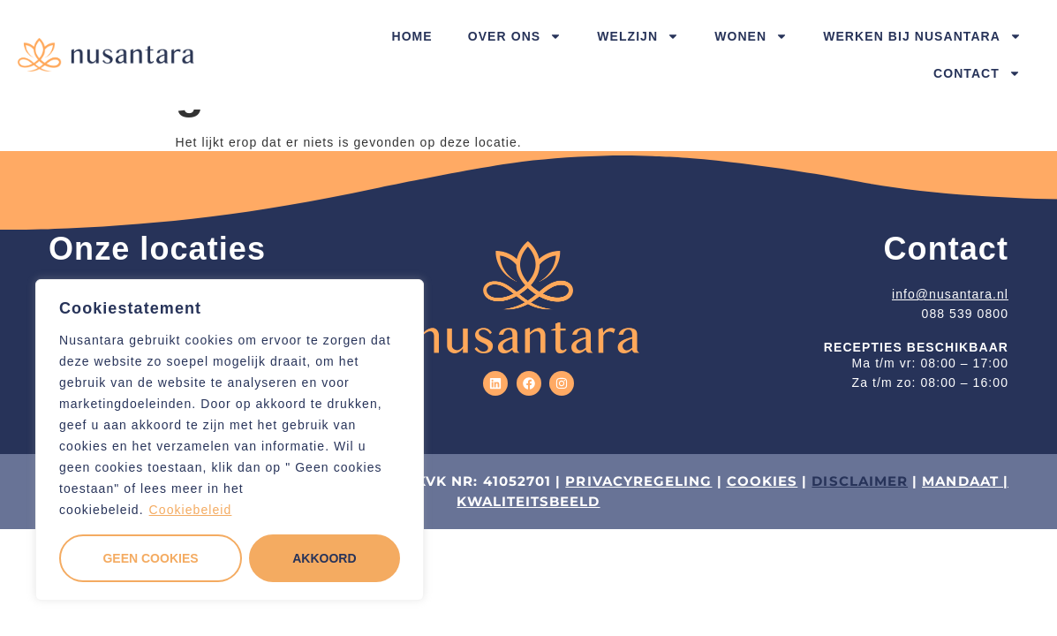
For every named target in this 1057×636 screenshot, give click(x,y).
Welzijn (638, 36)
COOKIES (762, 481)
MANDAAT (960, 481)
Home (411, 36)
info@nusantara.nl (950, 294)
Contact (977, 73)
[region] (229, 440)
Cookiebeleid (190, 510)
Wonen (751, 36)
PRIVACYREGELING (638, 481)
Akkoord (324, 558)
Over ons (515, 36)
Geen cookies (150, 558)
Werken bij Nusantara (922, 36)
